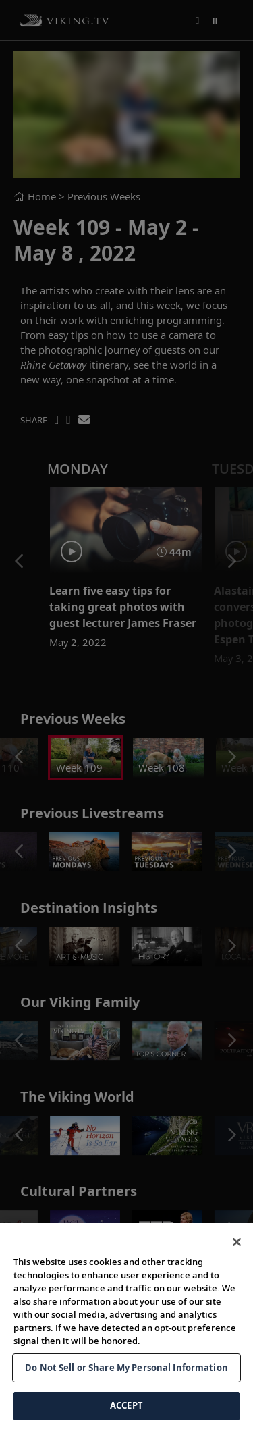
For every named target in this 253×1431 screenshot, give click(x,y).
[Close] (237, 1251)
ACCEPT (126, 1415)
